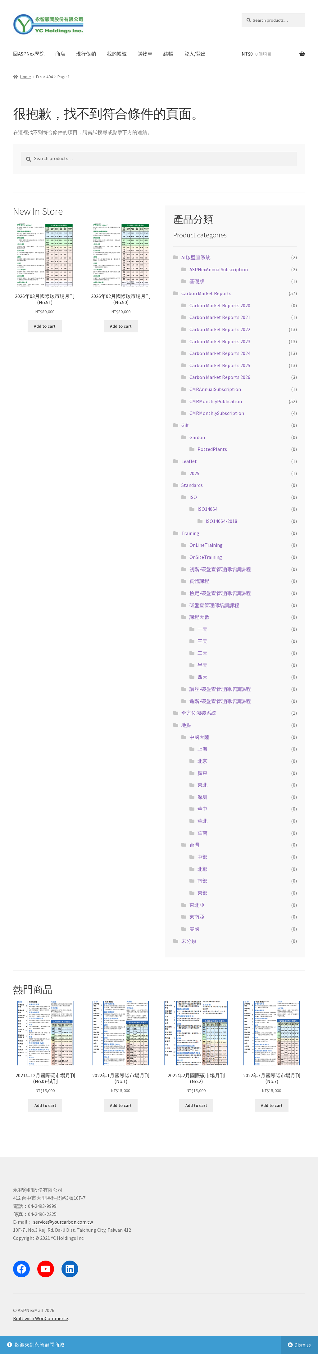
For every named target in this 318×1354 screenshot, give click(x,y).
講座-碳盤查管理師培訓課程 (220, 689)
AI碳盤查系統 (196, 257)
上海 (202, 749)
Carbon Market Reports (206, 293)
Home (25, 76)
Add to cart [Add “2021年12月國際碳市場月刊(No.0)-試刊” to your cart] (45, 1105)
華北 (202, 821)
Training (190, 533)
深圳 (202, 797)
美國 (194, 929)
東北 (202, 785)
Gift (185, 425)
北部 (202, 869)
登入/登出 (195, 54)
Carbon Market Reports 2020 (219, 305)
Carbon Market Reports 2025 (219, 365)
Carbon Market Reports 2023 (219, 341)
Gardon (197, 437)
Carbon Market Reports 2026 (219, 377)
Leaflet (189, 461)
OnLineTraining (206, 545)
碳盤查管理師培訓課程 (214, 605)
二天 (202, 653)
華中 (202, 809)
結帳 (168, 54)
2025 (194, 473)
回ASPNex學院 (28, 54)
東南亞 (196, 917)
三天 (202, 641)
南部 (202, 881)
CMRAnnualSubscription (215, 389)
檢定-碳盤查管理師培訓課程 (220, 593)
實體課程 (199, 581)
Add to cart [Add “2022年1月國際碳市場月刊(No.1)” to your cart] (121, 1105)
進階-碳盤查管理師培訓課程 (220, 701)
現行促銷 (86, 54)
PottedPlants (212, 449)
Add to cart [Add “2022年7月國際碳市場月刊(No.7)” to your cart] (272, 1105)
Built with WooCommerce (40, 1318)
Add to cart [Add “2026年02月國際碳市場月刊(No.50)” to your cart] (121, 326)
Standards (192, 485)
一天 (202, 629)
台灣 (194, 845)
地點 (186, 725)
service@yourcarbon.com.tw (62, 1222)
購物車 (145, 54)
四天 (202, 677)
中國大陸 (199, 737)
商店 (60, 54)
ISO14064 (207, 509)
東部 (202, 893)
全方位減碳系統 (198, 713)
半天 (202, 665)
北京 (202, 761)
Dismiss (302, 1345)
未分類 (188, 941)
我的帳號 (117, 54)
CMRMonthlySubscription (216, 413)
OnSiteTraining (205, 557)
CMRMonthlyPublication (215, 401)
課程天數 (199, 617)
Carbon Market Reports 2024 (219, 353)
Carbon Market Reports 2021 (219, 317)
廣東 (202, 773)
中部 (202, 857)
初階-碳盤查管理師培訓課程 (220, 569)
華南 (202, 833)
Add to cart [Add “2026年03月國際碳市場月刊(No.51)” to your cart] (45, 326)
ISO (193, 497)
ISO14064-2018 (221, 521)
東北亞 (196, 905)
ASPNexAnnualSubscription (218, 269)
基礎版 (196, 281)
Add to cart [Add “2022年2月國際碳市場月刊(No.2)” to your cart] (196, 1105)
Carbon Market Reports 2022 (219, 329)
